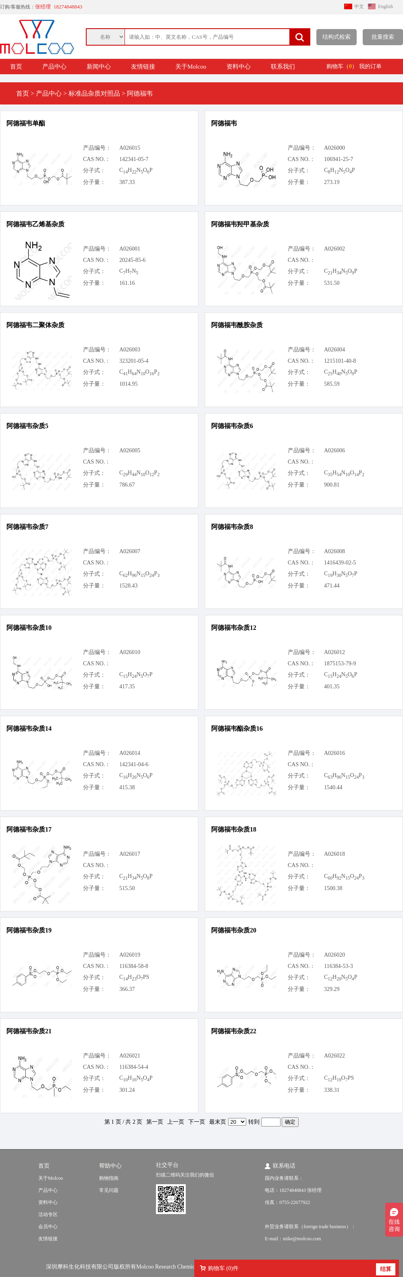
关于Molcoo (190, 66)
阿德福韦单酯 (25, 123)
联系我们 (283, 66)
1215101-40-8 (340, 361)
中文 (359, 6)
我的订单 (370, 66)
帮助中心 (110, 1166)
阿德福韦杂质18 (233, 829)
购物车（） (341, 66)
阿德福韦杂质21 (29, 1031)
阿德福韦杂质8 (232, 526)
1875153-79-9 (340, 663)
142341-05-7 (133, 159)
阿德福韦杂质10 (29, 627)
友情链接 (143, 66)
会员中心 (48, 1226)
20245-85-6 (132, 260)
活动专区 (48, 1214)
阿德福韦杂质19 (29, 930)
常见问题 (108, 1190)
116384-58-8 (133, 966)
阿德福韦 (224, 123)
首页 (16, 66)
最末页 (217, 1122)
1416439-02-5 (340, 563)
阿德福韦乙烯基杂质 (35, 224)
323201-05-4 (133, 361)
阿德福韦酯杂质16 (237, 728)
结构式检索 (336, 37)
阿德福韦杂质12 (233, 627)
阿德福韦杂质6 (232, 425)
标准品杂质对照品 (94, 93)
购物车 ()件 (223, 1268)
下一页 (196, 1122)
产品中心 (54, 66)
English (385, 6)
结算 (385, 1269)
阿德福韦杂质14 (29, 728)
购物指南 (108, 1178)
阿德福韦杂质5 (27, 425)
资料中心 (238, 66)
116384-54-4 (133, 1067)
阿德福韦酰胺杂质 (237, 325)
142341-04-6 (133, 764)
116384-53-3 (338, 966)
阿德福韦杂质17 (29, 829)
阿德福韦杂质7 (27, 526)
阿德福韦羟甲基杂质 (240, 224)
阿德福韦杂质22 (233, 1031)
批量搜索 (383, 37)
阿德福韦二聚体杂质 (35, 325)
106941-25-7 (338, 159)
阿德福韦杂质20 (233, 930)
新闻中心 (99, 66)
